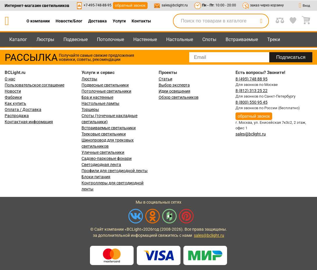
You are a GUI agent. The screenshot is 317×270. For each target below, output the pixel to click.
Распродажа (17, 115)
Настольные (179, 39)
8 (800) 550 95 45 (251, 102)
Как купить (15, 103)
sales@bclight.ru (175, 5)
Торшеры (90, 109)
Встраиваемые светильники (109, 128)
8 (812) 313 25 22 (251, 90)
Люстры (45, 39)
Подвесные (75, 39)
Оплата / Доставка (23, 109)
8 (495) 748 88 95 (251, 79)
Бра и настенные (97, 97)
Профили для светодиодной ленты (115, 170)
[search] (261, 21)
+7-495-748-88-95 (97, 5)
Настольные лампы (100, 103)
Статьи (165, 79)
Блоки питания (96, 176)
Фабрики (13, 97)
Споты (209, 39)
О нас (10, 79)
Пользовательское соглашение (34, 85)
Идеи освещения (174, 91)
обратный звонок (130, 5)
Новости (13, 91)
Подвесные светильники (105, 85)
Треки (273, 39)
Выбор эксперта (174, 85)
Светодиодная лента (101, 164)
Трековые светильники (104, 134)
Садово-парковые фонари (107, 158)
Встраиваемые (242, 39)
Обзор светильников (179, 97)
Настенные (145, 39)
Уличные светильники (103, 152)
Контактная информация (29, 121)
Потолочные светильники (106, 91)
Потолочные (110, 39)
